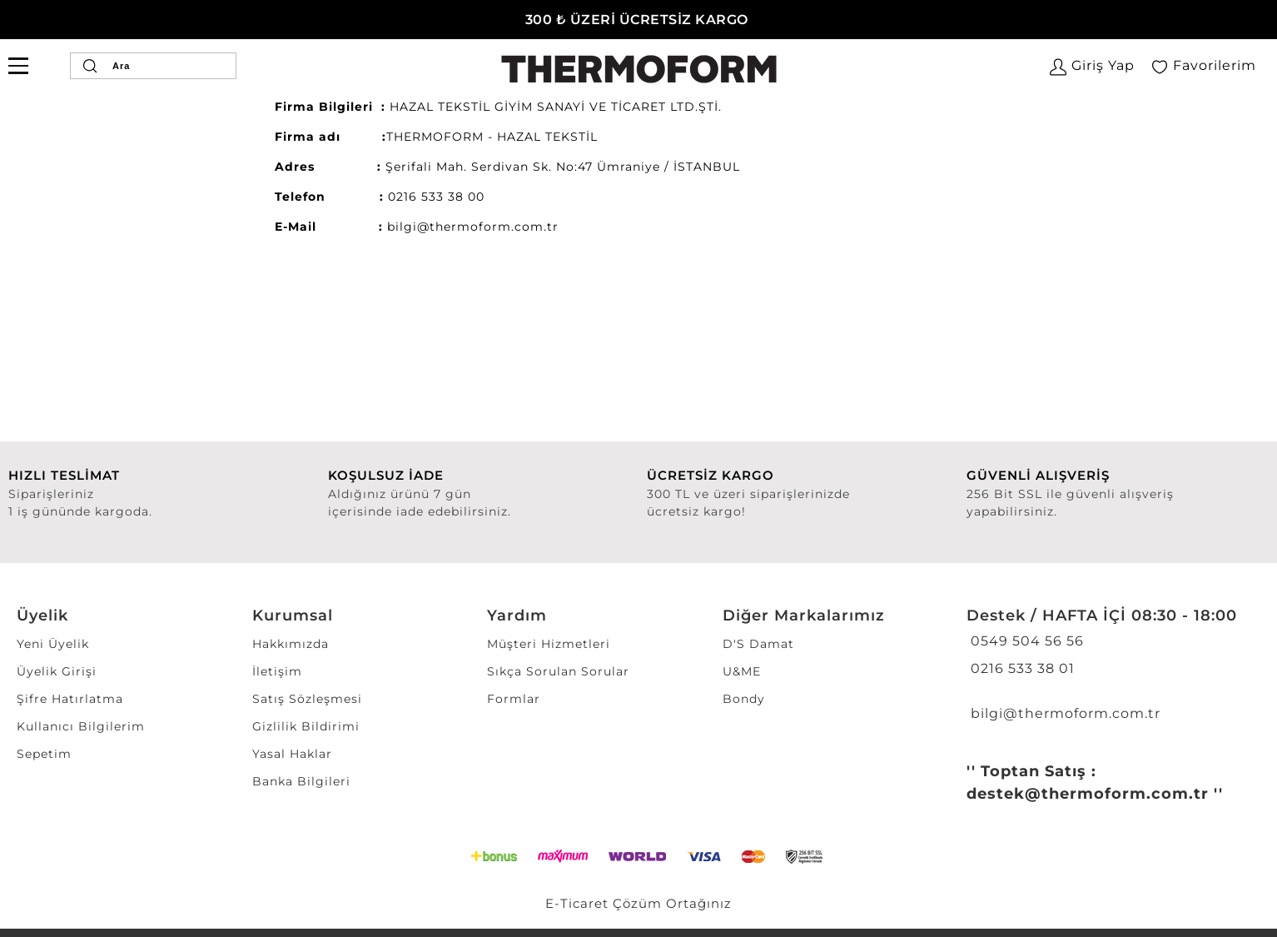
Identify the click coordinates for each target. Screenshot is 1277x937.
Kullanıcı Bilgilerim (81, 726)
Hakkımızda (290, 643)
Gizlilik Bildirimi (306, 726)
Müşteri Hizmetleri (548, 643)
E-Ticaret (577, 903)
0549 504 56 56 (1025, 641)
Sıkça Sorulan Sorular (558, 671)
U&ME (742, 671)
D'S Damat (758, 643)
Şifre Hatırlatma (70, 698)
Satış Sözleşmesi (307, 698)
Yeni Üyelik (53, 643)
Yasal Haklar (292, 753)
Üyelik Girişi (57, 671)
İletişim (277, 671)
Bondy (744, 698)
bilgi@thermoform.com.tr (1063, 713)
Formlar (513, 698)
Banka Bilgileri (301, 781)
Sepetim (44, 753)
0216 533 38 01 (1020, 668)
